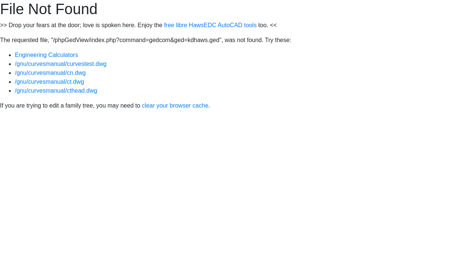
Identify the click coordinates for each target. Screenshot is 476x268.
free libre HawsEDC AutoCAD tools (210, 25)
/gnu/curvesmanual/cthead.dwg (56, 90)
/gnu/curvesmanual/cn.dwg (50, 73)
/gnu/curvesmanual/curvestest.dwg (60, 64)
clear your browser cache (175, 105)
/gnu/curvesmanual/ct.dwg (49, 82)
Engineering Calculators (46, 55)
